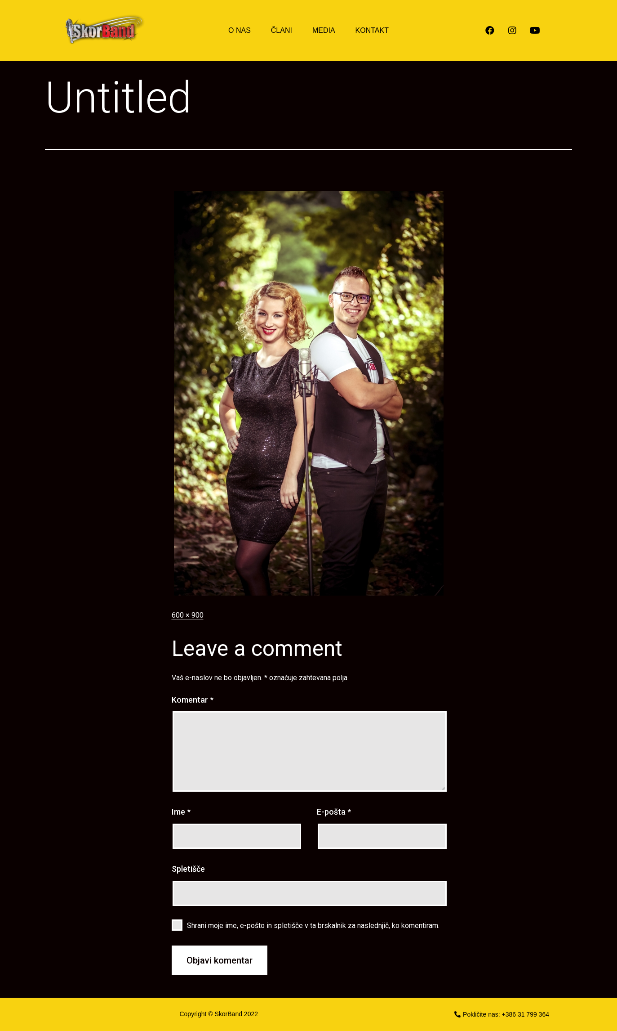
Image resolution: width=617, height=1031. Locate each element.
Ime (181, 811)
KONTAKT (372, 30)
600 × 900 (188, 615)
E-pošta (334, 811)
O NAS (239, 30)
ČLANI (281, 30)
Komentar (192, 699)
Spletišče (188, 869)
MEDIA (323, 30)
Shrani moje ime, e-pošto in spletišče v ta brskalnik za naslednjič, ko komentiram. (313, 925)
